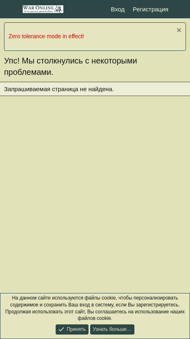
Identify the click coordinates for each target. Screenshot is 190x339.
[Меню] (11, 9)
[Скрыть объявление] (178, 31)
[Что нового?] (180, 9)
